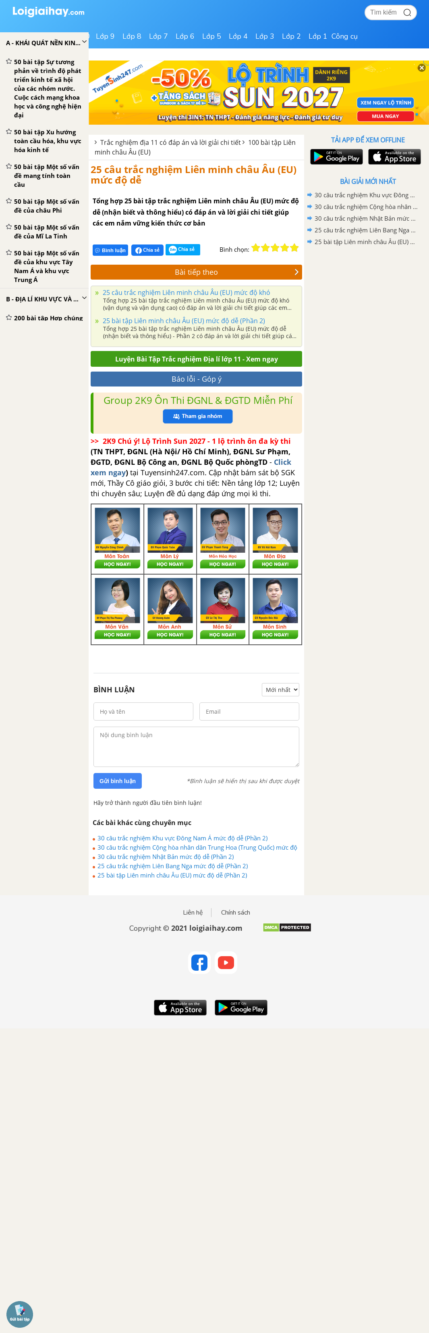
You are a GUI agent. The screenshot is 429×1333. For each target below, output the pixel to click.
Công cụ (345, 36)
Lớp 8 (131, 36)
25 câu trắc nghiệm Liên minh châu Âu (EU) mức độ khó (185, 292)
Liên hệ (193, 912)
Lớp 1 (318, 36)
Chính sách (235, 912)
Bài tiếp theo (237, 272)
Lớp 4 (238, 36)
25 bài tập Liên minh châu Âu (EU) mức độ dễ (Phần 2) (183, 320)
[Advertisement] (367, 305)
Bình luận (110, 250)
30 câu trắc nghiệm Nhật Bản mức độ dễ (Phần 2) (165, 856)
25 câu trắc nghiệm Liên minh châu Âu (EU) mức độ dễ (193, 174)
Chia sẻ (147, 250)
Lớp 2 (291, 36)
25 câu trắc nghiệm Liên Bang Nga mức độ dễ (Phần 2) (172, 866)
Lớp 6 (185, 36)
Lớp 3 (264, 36)
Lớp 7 (158, 36)
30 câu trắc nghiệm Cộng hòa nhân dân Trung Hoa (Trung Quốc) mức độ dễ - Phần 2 (197, 847)
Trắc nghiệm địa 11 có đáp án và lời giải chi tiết (170, 142)
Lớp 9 (105, 36)
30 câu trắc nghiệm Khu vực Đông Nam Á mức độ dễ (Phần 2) (182, 838)
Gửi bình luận (117, 781)
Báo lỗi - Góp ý (197, 379)
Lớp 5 (211, 36)
